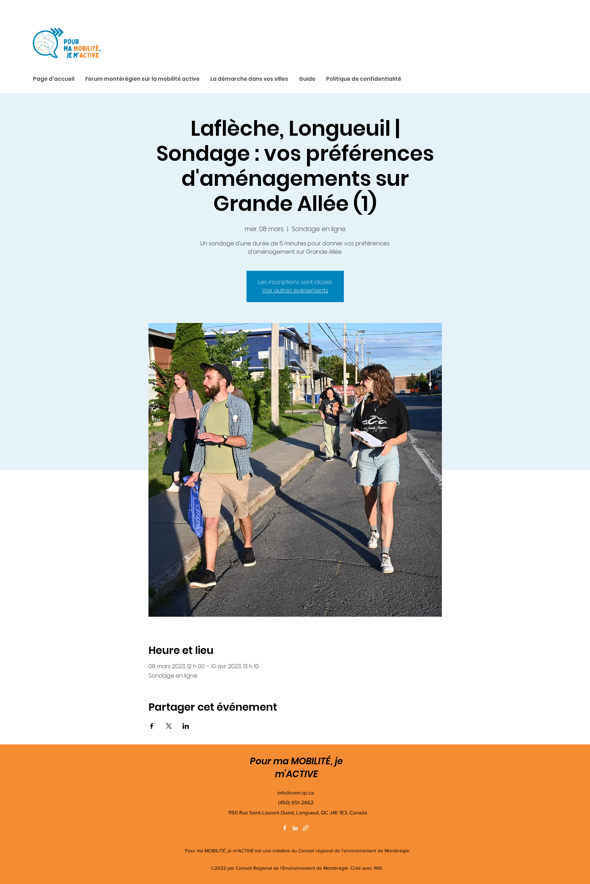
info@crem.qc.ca (295, 793)
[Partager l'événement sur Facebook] (151, 726)
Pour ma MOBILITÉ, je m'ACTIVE (296, 767)
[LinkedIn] (295, 827)
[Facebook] (284, 827)
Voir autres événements (295, 290)
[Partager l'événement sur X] (168, 726)
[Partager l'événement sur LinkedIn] (186, 726)
